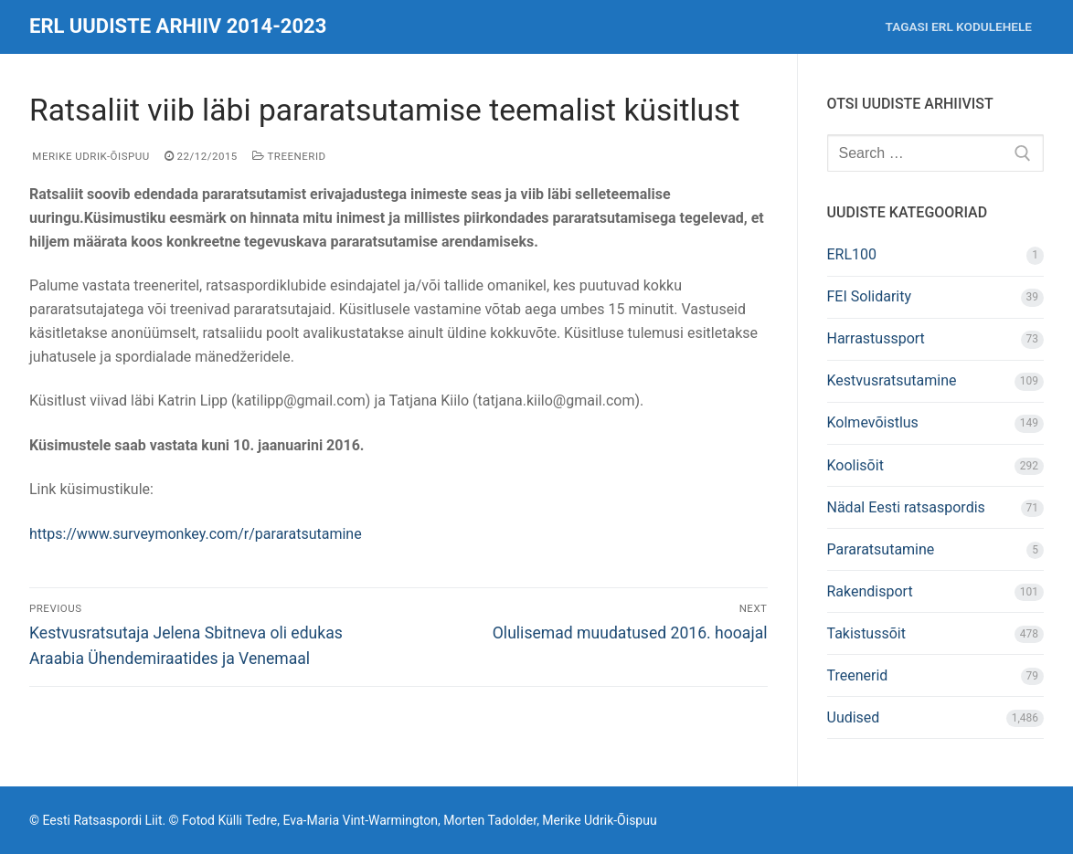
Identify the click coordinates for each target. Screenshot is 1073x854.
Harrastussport (876, 338)
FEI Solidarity (869, 296)
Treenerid (289, 156)
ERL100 (852, 254)
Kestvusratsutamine (892, 380)
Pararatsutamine (881, 549)
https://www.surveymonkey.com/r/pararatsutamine (195, 534)
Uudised (853, 717)
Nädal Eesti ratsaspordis (906, 507)
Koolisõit (855, 465)
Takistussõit (866, 633)
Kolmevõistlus (873, 422)
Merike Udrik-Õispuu (89, 156)
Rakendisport (870, 591)
